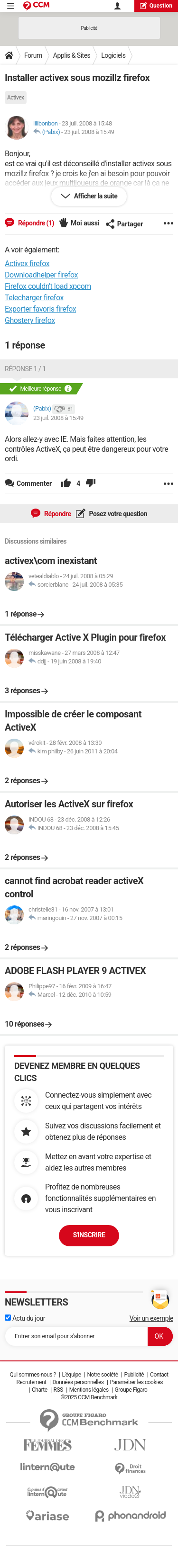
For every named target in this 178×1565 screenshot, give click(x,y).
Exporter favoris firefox (40, 308)
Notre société (102, 1374)
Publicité (134, 1374)
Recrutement (32, 1382)
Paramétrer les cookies (136, 1382)
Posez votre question (118, 514)
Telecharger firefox (34, 297)
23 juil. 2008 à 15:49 (89, 131)
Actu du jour (25, 1318)
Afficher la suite (95, 196)
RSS (58, 1389)
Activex (15, 97)
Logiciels (113, 55)
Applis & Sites (72, 55)
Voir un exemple (151, 1318)
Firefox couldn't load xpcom (48, 286)
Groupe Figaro (131, 1389)
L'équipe (71, 1374)
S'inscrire (89, 1235)
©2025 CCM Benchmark (89, 1397)
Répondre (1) (35, 223)
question (156, 5)
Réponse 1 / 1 (25, 369)
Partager (124, 224)
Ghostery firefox (30, 320)
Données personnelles (77, 1382)
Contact (159, 1374)
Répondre (57, 514)
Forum (33, 55)
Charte (39, 1389)
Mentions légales (89, 1389)
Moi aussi (85, 223)
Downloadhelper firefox (41, 274)
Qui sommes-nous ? (32, 1374)
